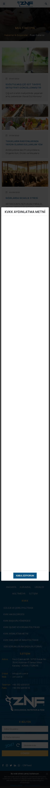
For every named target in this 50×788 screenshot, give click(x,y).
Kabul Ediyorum (25, 575)
